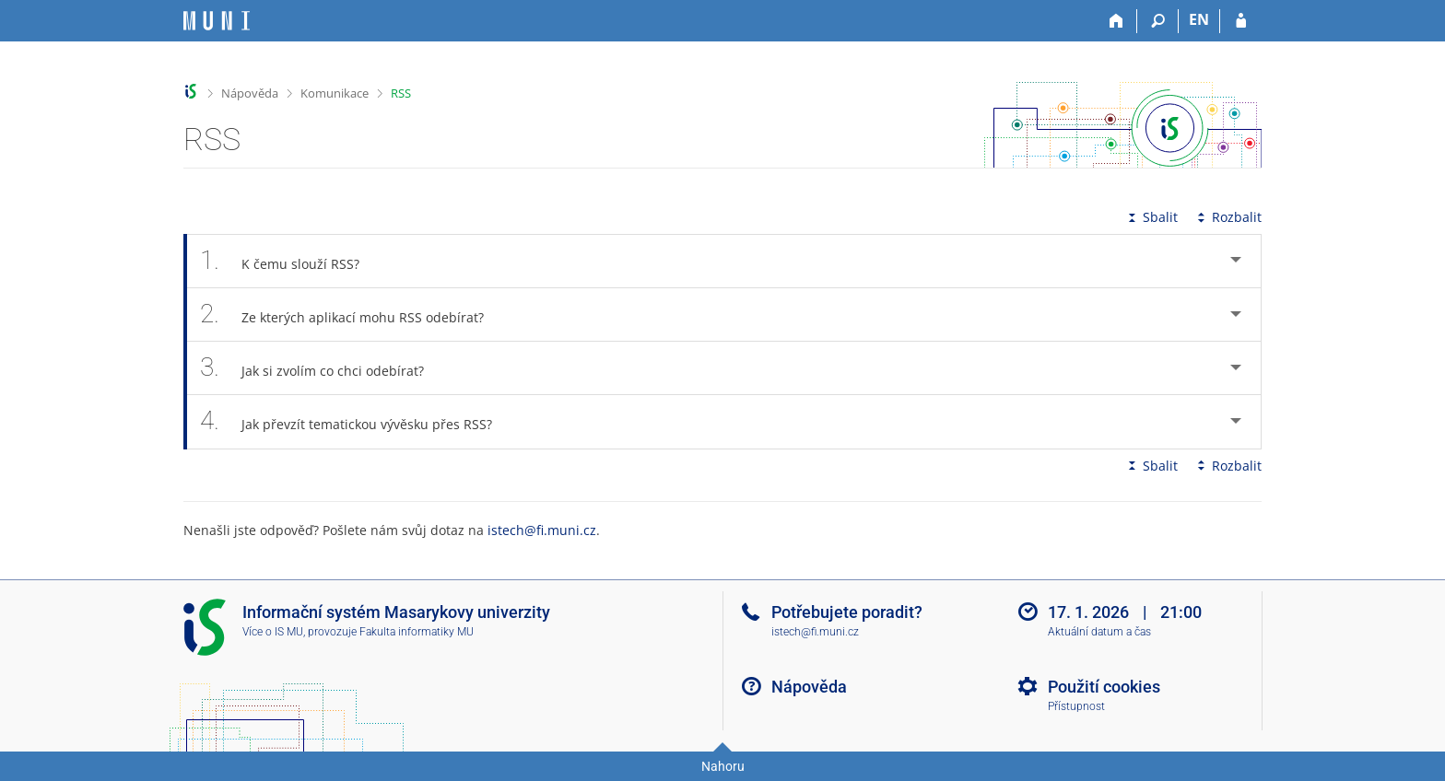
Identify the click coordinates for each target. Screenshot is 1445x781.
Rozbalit (1227, 217)
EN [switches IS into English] (1199, 19)
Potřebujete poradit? (846, 612)
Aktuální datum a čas (1099, 631)
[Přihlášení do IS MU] (1241, 21)
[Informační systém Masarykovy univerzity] (216, 20)
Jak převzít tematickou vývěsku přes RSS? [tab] (356, 421)
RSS (401, 93)
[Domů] (1116, 21)
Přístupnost (1076, 706)
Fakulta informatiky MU (416, 631)
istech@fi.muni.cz (542, 530)
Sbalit (1151, 217)
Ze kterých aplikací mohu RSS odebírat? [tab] (352, 314)
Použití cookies (1104, 686)
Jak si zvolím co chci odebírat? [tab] (322, 368)
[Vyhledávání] (1158, 21)
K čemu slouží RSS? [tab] (290, 261)
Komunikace (334, 93)
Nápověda (249, 93)
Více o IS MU (272, 631)
